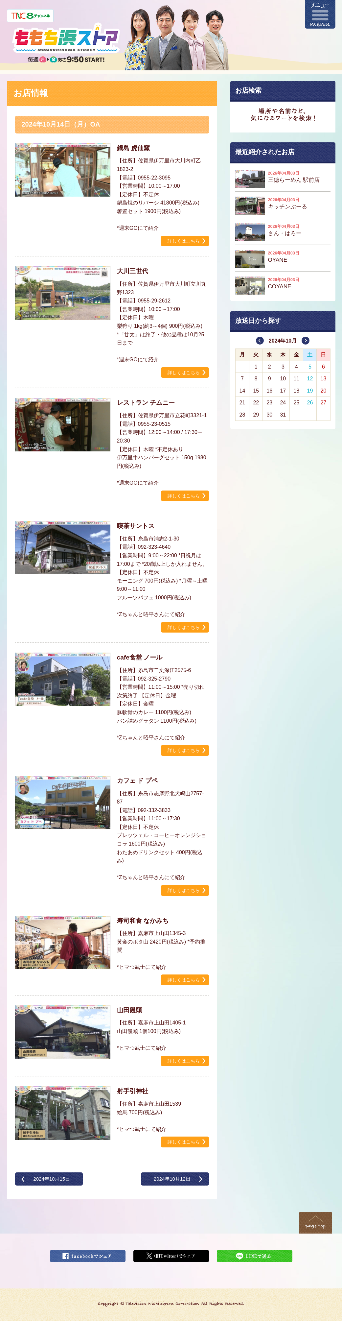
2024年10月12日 (172, 1179)
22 (256, 402)
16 (269, 391)
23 (269, 402)
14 (242, 391)
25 (296, 402)
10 (283, 378)
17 (283, 391)
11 (296, 378)
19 (310, 391)
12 (310, 378)
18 (296, 391)
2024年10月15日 (51, 1179)
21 (242, 402)
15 (256, 391)
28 (242, 415)
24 (283, 402)
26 (310, 402)
